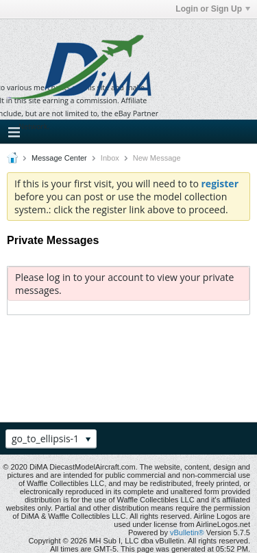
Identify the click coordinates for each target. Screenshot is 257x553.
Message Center (59, 158)
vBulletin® (187, 532)
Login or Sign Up (212, 9)
